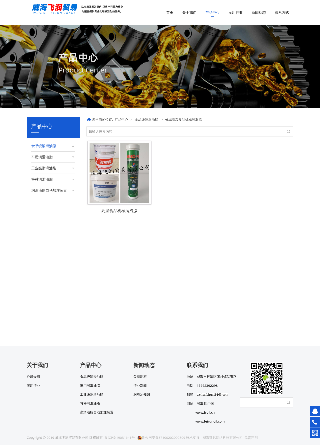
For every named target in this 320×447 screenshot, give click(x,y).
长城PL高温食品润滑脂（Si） (51, 172)
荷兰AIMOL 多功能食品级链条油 (52, 226)
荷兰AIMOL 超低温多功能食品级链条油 (52, 272)
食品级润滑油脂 (146, 119)
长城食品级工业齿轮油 (51, 197)
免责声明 (251, 439)
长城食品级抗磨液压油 (51, 204)
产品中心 (212, 12)
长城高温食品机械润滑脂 (53, 155)
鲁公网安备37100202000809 (161, 439)
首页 (169, 12)
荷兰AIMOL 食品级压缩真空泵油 (52, 249)
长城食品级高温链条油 (51, 189)
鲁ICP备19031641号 (119, 439)
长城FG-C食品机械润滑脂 (53, 162)
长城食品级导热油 (48, 182)
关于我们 (189, 12)
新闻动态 (259, 12)
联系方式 (282, 12)
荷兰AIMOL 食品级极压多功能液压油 (52, 261)
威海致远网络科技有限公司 (223, 439)
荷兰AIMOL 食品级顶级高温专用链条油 (52, 284)
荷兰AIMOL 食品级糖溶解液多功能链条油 (52, 237)
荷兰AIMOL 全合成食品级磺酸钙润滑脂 (52, 214)
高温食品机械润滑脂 (119, 210)
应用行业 (235, 12)
